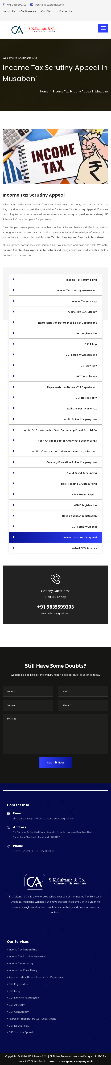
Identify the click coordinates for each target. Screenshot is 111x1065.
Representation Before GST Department (31, 1019)
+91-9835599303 (16, 4)
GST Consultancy (18, 1012)
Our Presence (27, 11)
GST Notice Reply (18, 1025)
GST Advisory (15, 1005)
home (44, 91)
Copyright (11, 1056)
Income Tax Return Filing (22, 949)
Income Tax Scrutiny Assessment (27, 956)
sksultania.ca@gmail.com (49, 4)
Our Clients (47, 11)
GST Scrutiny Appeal (20, 1032)
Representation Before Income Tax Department (36, 977)
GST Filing (13, 991)
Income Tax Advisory (20, 963)
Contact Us (64, 11)
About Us (9, 11)
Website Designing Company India (71, 1061)
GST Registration (17, 984)
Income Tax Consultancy (22, 970)
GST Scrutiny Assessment (23, 998)
